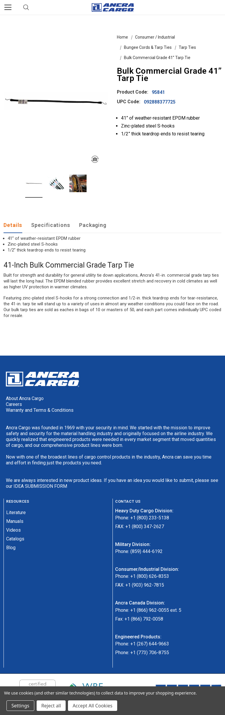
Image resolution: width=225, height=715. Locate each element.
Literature (16, 512)
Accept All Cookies (92, 705)
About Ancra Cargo (25, 398)
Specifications (50, 225)
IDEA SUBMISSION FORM (40, 486)
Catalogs (15, 539)
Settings (20, 705)
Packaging (92, 225)
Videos (13, 530)
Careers (14, 404)
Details (13, 225)
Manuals (14, 521)
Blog (11, 547)
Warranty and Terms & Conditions (40, 410)
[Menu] (7, 7)
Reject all (51, 705)
